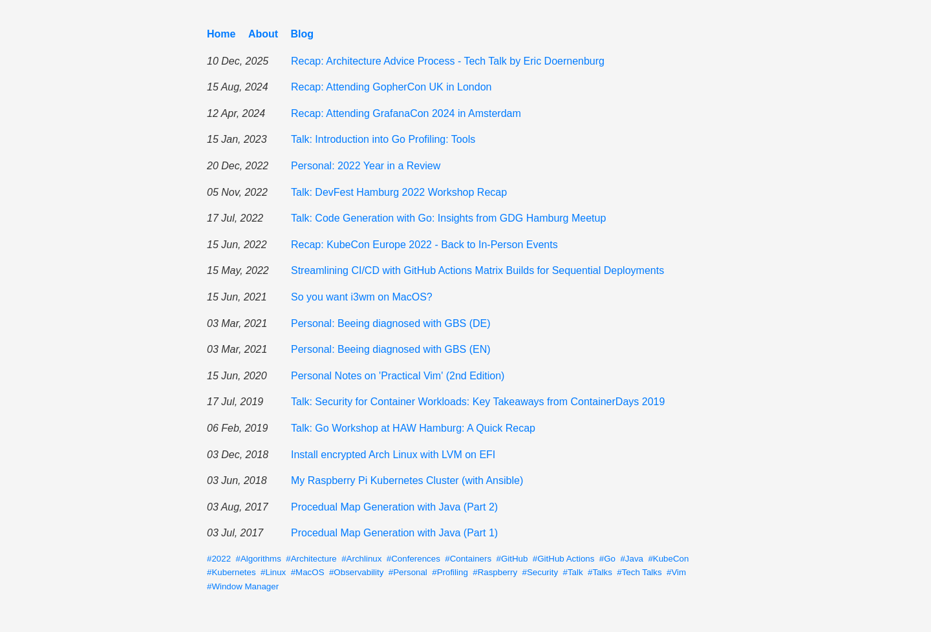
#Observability (356, 572)
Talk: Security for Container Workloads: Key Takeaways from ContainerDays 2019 (478, 401)
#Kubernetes (231, 572)
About (263, 33)
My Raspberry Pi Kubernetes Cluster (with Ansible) (407, 480)
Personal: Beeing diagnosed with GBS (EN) (391, 349)
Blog (302, 33)
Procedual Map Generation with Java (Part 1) (394, 532)
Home (221, 33)
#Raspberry (495, 572)
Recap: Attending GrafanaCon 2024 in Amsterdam (406, 113)
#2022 (219, 559)
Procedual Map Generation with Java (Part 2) (394, 506)
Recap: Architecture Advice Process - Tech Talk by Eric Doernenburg (448, 61)
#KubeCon (668, 559)
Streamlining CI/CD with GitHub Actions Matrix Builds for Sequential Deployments (477, 270)
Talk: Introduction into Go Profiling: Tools (383, 139)
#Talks (600, 572)
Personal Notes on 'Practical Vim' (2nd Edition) (397, 375)
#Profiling (450, 572)
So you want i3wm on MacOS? (362, 296)
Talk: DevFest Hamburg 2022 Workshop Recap (399, 192)
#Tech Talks (639, 572)
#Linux (273, 572)
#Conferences (413, 559)
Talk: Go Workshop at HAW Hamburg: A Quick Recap (413, 428)
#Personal (408, 572)
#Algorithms (258, 559)
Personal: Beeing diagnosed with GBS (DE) (391, 323)
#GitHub (512, 559)
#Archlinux (361, 559)
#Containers (468, 559)
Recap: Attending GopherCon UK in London (391, 86)
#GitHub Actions (564, 559)
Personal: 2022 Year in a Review (365, 165)
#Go (607, 559)
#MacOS (308, 572)
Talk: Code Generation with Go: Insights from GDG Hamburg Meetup (448, 218)
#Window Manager (243, 586)
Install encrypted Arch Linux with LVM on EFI (393, 454)
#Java (631, 559)
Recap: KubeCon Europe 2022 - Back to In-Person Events (424, 244)
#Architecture (311, 559)
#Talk (573, 572)
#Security (540, 572)
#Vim (676, 572)
